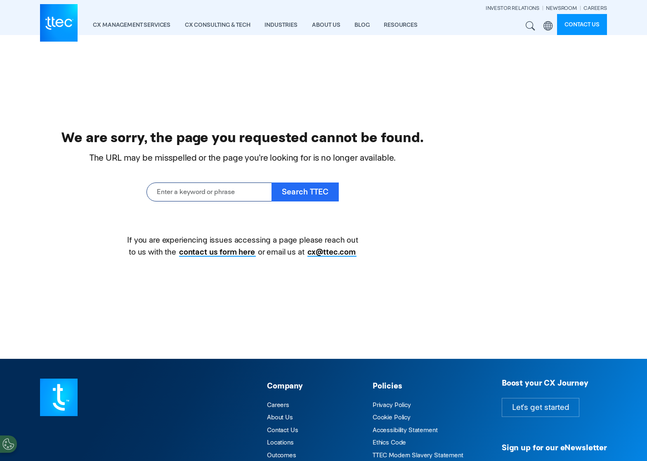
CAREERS (595, 8)
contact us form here (217, 252)
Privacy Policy (392, 405)
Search (530, 26)
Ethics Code (389, 442)
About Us (280, 417)
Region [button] (548, 26)
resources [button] (401, 24)
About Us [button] (326, 24)
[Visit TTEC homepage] (59, 397)
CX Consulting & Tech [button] (217, 24)
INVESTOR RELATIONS (512, 8)
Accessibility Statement (405, 430)
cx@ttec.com (331, 252)
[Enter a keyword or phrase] (209, 192)
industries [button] (281, 24)
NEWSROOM (561, 8)
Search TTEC (305, 192)
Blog (361, 24)
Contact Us (282, 430)
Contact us (582, 24)
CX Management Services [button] (131, 24)
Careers (278, 405)
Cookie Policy (392, 417)
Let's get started (540, 407)
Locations (280, 442)
